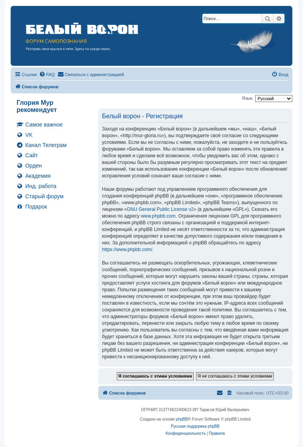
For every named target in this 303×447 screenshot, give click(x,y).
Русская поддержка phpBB (195, 426)
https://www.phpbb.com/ (127, 249)
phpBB (182, 419)
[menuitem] (47, 74)
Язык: (247, 98)
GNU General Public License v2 (160, 209)
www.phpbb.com (158, 216)
